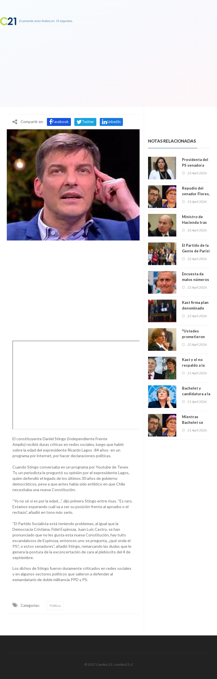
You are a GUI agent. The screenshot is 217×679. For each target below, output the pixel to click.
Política (55, 605)
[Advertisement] (73, 289)
